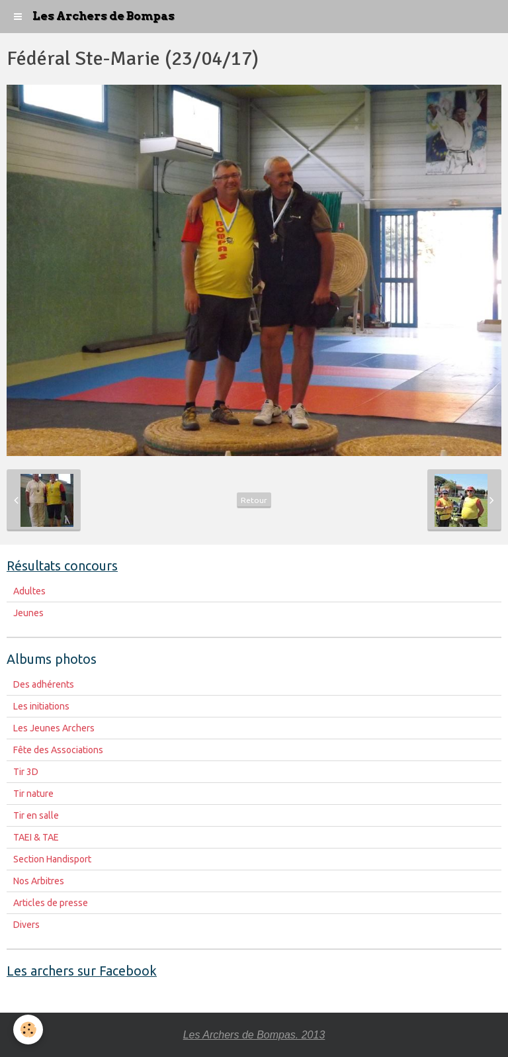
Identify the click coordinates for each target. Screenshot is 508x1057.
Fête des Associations (58, 750)
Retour (254, 500)
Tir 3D (25, 771)
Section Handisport (52, 859)
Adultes (29, 591)
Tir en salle (36, 815)
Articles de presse (50, 902)
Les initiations (41, 706)
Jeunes (28, 613)
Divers (26, 924)
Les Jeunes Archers (54, 728)
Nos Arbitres (38, 881)
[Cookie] (28, 1029)
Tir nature (33, 793)
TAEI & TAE (36, 837)
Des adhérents (43, 684)
